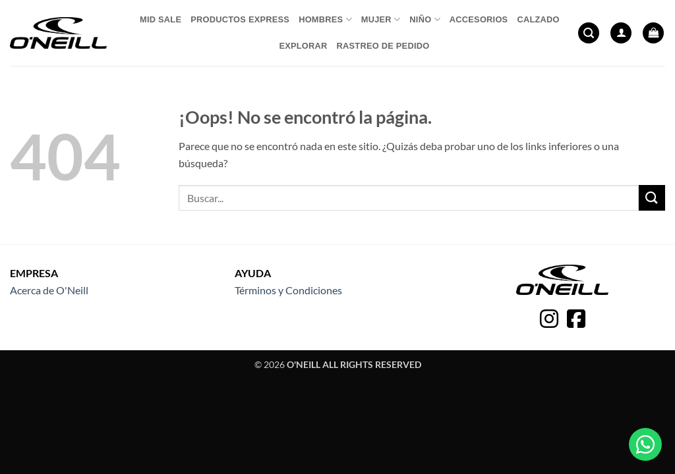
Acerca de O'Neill (49, 290)
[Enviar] (652, 198)
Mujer (381, 19)
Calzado (538, 19)
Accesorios (479, 19)
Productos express (240, 19)
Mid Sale (160, 19)
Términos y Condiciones (288, 290)
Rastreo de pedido (383, 46)
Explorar (303, 46)
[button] (588, 33)
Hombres (325, 19)
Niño (424, 19)
